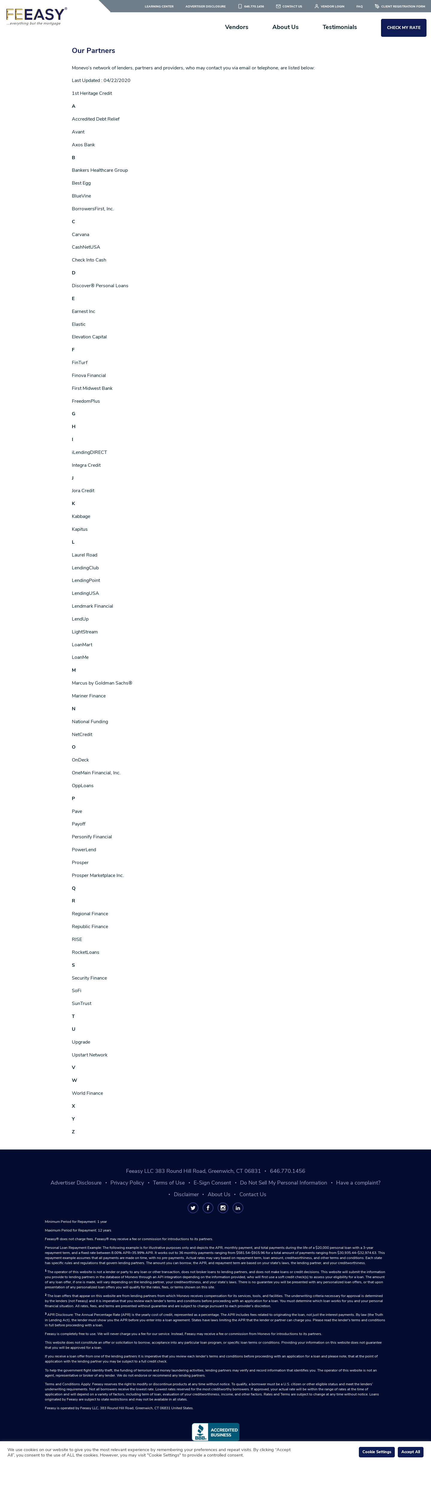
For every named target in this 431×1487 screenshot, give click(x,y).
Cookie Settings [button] (376, 1452)
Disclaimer (186, 1194)
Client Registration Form (403, 6)
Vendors (236, 27)
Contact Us (292, 6)
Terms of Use (169, 1182)
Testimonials (340, 27)
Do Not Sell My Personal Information (283, 1182)
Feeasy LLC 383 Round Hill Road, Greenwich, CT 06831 (193, 1171)
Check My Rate (404, 28)
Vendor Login (333, 6)
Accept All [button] (410, 1452)
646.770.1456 (254, 6)
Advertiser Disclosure (206, 6)
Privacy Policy (127, 1182)
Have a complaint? (358, 1182)
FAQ (359, 6)
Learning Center (159, 6)
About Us (285, 27)
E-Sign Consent (212, 1182)
